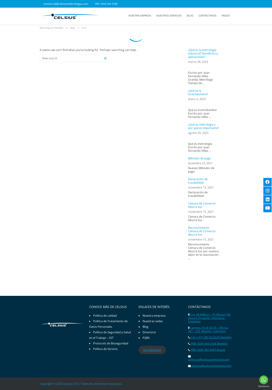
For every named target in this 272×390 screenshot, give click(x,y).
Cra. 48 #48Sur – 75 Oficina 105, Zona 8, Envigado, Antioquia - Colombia (209, 318)
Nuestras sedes (153, 321)
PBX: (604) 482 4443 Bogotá (207, 350)
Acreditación (152, 350)
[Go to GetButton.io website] (263, 386)
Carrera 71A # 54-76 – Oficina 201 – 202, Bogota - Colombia (208, 329)
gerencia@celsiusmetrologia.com (211, 366)
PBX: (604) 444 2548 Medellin (209, 344)
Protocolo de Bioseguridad (110, 343)
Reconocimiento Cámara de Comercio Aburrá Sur (202, 231)
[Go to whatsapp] (263, 379)
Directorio (149, 332)
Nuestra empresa (140, 15)
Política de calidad (105, 316)
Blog (190, 15)
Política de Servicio (105, 349)
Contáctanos (207, 15)
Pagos (226, 15)
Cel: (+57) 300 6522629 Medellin (211, 337)
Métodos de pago (199, 158)
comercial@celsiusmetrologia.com (65, 4)
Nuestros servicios (169, 15)
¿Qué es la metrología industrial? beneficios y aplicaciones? (203, 53)
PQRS (146, 338)
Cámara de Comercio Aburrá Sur (202, 205)
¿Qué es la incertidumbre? (198, 92)
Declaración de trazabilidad (198, 180)
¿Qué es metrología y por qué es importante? (203, 126)
